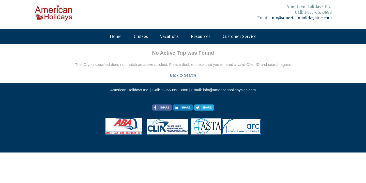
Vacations (169, 36)
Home (115, 36)
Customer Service (239, 36)
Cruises (141, 36)
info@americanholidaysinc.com (301, 18)
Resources (200, 36)
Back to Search (183, 75)
